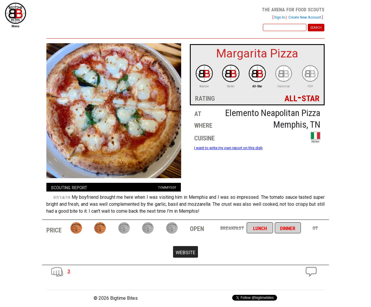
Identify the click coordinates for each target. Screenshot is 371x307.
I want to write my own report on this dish (228, 148)
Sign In (279, 17)
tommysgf (167, 187)
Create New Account (304, 17)
